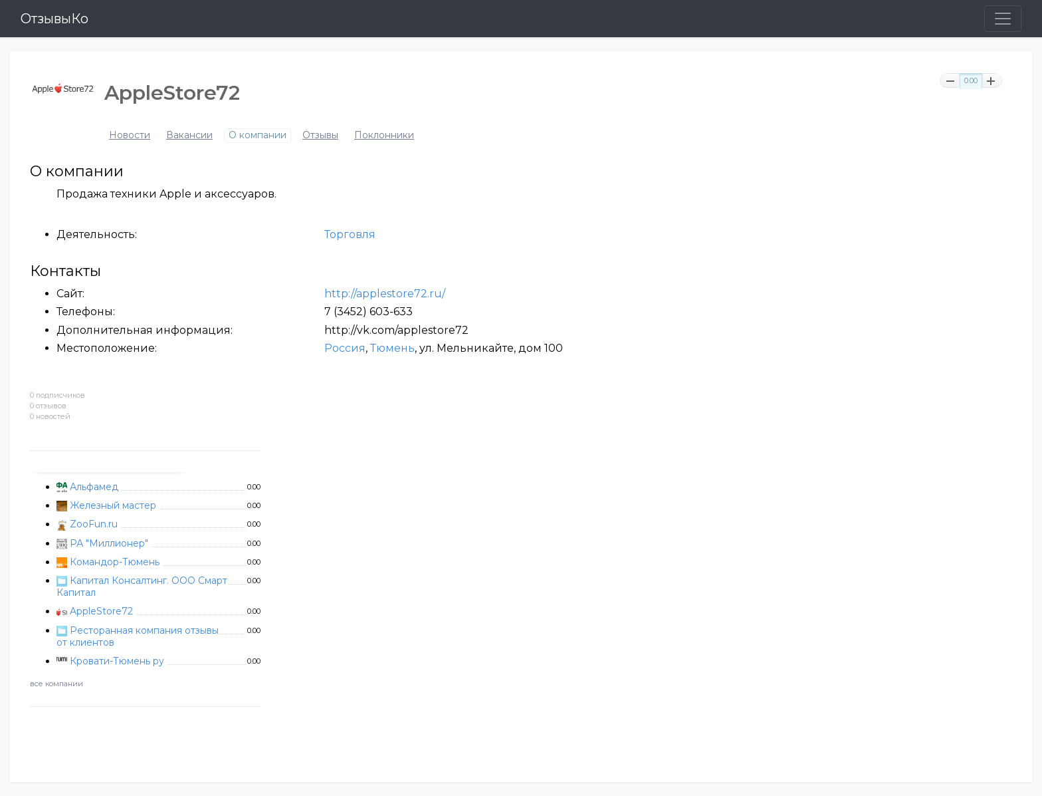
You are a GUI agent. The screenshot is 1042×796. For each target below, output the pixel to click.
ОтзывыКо (54, 19)
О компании (257, 135)
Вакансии (189, 135)
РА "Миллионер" (109, 543)
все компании (56, 683)
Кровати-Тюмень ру (117, 661)
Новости (129, 135)
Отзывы (320, 135)
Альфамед (94, 487)
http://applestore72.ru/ (384, 293)
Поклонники (384, 135)
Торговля (349, 234)
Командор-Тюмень (114, 562)
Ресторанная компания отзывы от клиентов (137, 636)
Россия (344, 348)
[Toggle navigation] (1002, 18)
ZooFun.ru (94, 524)
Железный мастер (113, 505)
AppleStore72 (101, 611)
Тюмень (392, 348)
